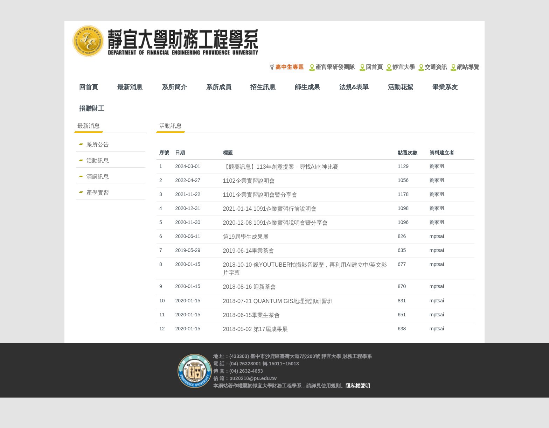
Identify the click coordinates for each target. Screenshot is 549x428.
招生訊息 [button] (263, 87)
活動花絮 (400, 87)
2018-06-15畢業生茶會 (251, 315)
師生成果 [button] (307, 87)
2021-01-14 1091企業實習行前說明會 (270, 208)
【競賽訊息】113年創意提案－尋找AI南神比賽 (281, 166)
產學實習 (97, 192)
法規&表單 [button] (354, 87)
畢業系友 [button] (445, 87)
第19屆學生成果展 (246, 236)
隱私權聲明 (358, 416)
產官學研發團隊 (335, 67)
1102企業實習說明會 (249, 180)
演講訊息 (97, 176)
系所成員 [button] (218, 87)
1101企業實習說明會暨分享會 (260, 194)
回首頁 (88, 87)
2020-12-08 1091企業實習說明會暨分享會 (275, 222)
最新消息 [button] (130, 87)
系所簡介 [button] (174, 87)
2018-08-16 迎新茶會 (249, 286)
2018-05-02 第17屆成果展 (255, 329)
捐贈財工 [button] (91, 108)
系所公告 (97, 144)
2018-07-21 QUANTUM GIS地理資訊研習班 (278, 301)
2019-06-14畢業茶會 (248, 250)
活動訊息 (97, 160)
